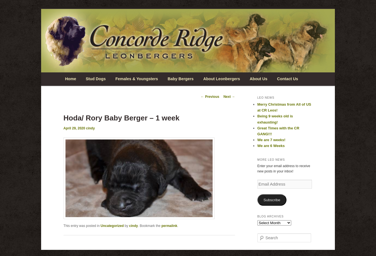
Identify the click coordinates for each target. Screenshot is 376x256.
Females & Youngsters (136, 79)
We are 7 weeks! (271, 140)
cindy (90, 128)
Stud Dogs (96, 79)
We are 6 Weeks (271, 146)
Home (70, 79)
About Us (258, 79)
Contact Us (287, 79)
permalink (169, 226)
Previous (210, 97)
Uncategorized (112, 226)
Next (229, 97)
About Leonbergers (221, 79)
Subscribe (272, 200)
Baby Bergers (181, 79)
